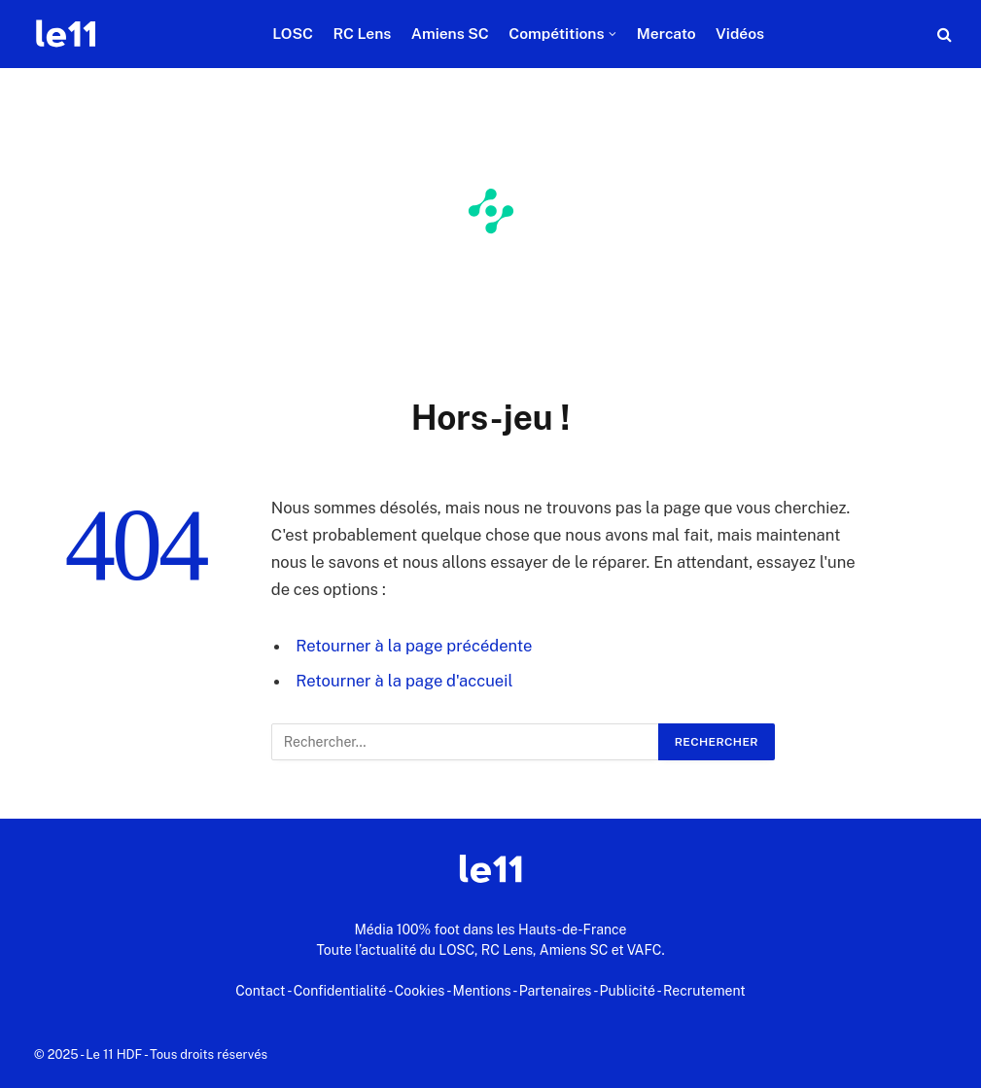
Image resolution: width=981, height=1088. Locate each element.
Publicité (627, 991)
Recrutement (704, 991)
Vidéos (740, 33)
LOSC (292, 33)
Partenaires (555, 991)
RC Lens (362, 33)
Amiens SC (450, 33)
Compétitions (556, 33)
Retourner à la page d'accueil (404, 680)
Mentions (482, 991)
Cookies (420, 991)
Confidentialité (340, 991)
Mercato (666, 33)
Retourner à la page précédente (414, 645)
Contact (260, 991)
